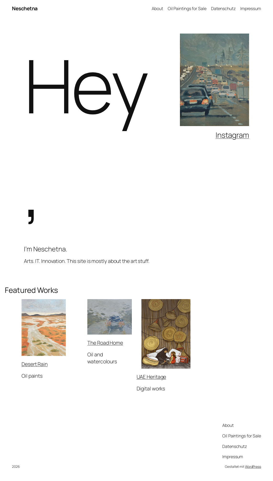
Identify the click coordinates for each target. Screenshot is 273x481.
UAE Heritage (151, 376)
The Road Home (105, 342)
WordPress (253, 466)
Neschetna (25, 8)
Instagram (232, 135)
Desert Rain (35, 363)
